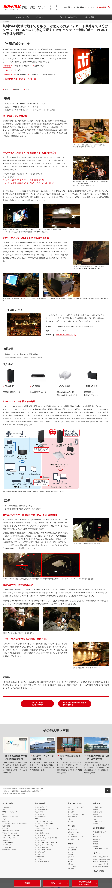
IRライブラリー (97, 834)
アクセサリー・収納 (7, 840)
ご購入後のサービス (74, 832)
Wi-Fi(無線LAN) (6, 805)
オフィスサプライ (40, 852)
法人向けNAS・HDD (40, 814)
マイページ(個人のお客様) (100, 855)
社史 (94, 817)
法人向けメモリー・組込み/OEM (44, 821)
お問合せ (70, 857)
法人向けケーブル (40, 833)
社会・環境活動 (97, 814)
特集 (69, 817)
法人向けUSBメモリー (41, 824)
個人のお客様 (98, 868)
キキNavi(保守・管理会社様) (101, 864)
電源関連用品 (6, 838)
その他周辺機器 (6, 845)
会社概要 (95, 807)
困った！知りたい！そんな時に (76, 812)
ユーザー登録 (72, 864)
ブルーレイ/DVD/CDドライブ (10, 814)
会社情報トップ (97, 805)
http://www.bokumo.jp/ (64, 332)
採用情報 (95, 821)
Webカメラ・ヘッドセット (9, 831)
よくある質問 (72, 847)
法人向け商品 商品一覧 (42, 859)
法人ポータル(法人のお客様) (101, 857)
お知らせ (70, 862)
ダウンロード (72, 850)
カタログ (70, 859)
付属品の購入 (72, 866)
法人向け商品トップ (41, 805)
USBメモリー (6, 819)
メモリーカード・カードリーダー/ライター (14, 821)
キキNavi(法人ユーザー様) (100, 862)
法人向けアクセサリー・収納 (43, 847)
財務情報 (95, 841)
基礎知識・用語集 (73, 814)
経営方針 (95, 839)
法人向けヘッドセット (41, 838)
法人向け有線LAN (40, 810)
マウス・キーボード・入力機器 (10, 828)
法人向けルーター (40, 812)
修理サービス (72, 855)
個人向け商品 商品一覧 (9, 847)
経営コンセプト (97, 810)
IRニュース (96, 832)
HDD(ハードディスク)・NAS (10, 810)
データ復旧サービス (74, 837)
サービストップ (72, 827)
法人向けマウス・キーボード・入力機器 (46, 835)
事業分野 (95, 812)
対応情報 (70, 852)
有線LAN (5, 807)
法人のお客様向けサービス (75, 834)
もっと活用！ (71, 810)
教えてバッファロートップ (75, 805)
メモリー (5, 817)
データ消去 (38, 857)
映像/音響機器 (6, 824)
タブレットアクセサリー (9, 835)
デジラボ (70, 819)
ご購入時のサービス (74, 830)
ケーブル (5, 826)
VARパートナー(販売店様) (100, 859)
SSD (3, 812)
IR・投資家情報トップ (99, 830)
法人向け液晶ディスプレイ (43, 831)
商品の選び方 (72, 807)
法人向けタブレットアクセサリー (44, 843)
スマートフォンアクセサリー (10, 833)
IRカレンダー (97, 837)
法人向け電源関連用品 (41, 845)
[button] (37, 701)
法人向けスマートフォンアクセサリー (46, 840)
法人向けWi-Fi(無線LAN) (42, 807)
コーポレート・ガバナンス (100, 846)
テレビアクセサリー (8, 843)
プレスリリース (97, 819)
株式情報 (95, 844)
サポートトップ (72, 845)
